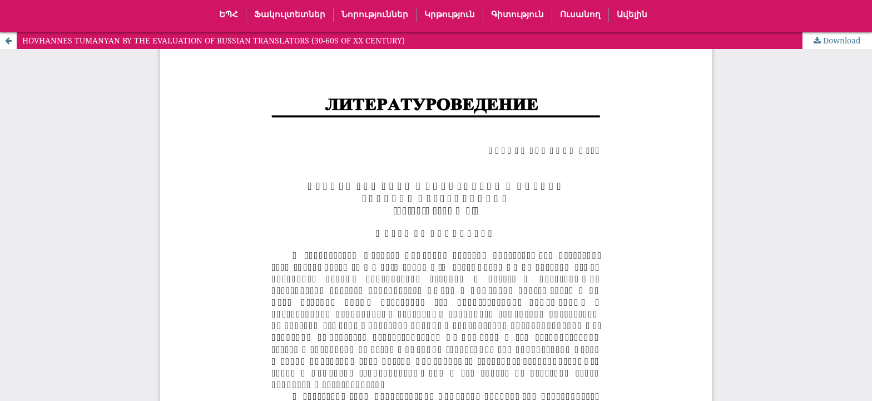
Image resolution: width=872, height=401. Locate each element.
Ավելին (632, 14)
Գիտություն (517, 14)
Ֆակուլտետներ (289, 14)
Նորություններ (374, 14)
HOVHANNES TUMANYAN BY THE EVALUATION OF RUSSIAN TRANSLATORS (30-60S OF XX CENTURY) (213, 40)
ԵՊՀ (228, 14)
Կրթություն (449, 14)
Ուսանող (580, 14)
